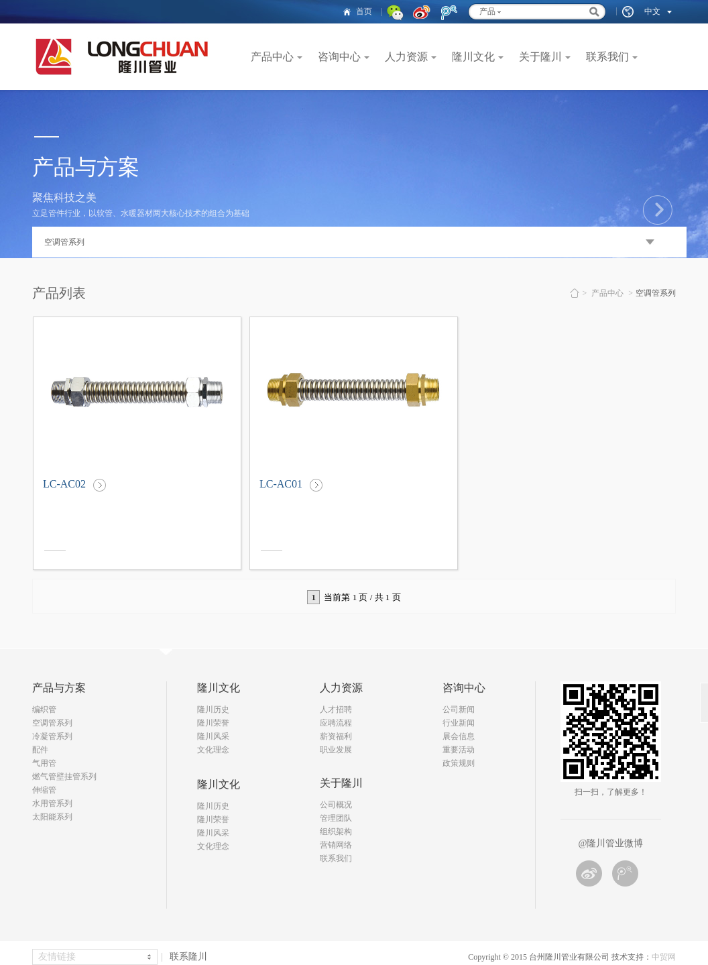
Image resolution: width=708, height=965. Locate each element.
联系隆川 (188, 957)
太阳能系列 (52, 816)
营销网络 (336, 845)
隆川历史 (213, 709)
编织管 (44, 709)
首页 (364, 11)
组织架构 (336, 831)
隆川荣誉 (213, 723)
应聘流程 (336, 723)
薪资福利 (336, 736)
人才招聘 (336, 709)
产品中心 (272, 56)
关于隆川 (540, 56)
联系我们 (607, 56)
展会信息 (458, 736)
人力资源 (406, 56)
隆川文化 (473, 56)
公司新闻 (458, 709)
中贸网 (664, 957)
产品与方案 (59, 687)
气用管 (44, 763)
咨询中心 (339, 56)
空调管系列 (52, 723)
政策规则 (458, 763)
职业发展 (336, 749)
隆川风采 (213, 736)
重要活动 (458, 749)
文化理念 (213, 749)
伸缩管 (44, 790)
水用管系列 (52, 803)
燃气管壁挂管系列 (64, 776)
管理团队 (336, 818)
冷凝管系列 (52, 736)
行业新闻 (458, 723)
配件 (40, 749)
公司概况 (336, 804)
